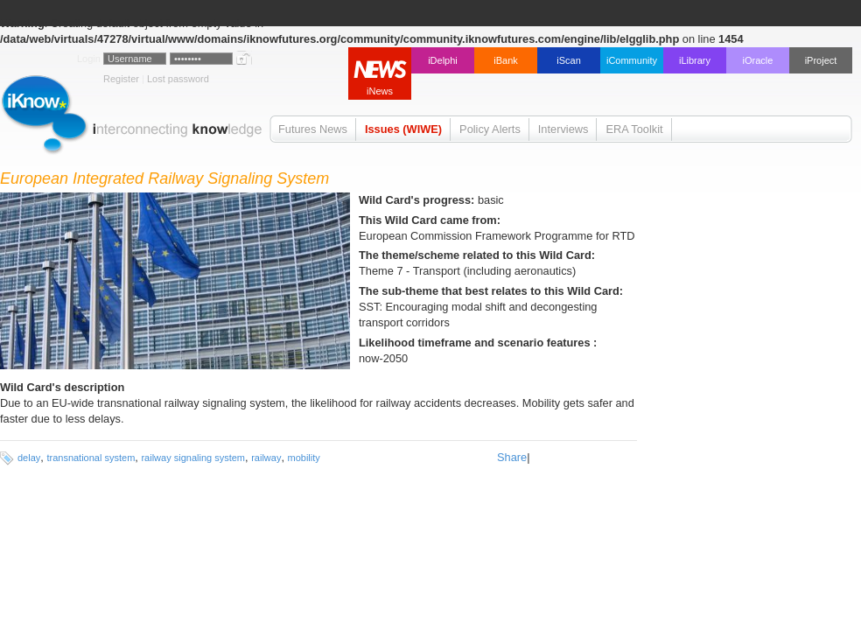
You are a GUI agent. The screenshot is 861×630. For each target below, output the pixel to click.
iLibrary (694, 60)
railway (266, 457)
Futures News (312, 129)
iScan (568, 60)
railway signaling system (193, 457)
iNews (380, 91)
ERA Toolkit (634, 129)
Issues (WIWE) (403, 129)
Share (512, 457)
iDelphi (443, 60)
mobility (304, 457)
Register (121, 79)
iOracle (758, 60)
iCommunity (631, 60)
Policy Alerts (490, 129)
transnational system (90, 457)
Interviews (563, 129)
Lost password (178, 79)
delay (29, 457)
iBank (506, 60)
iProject (821, 60)
